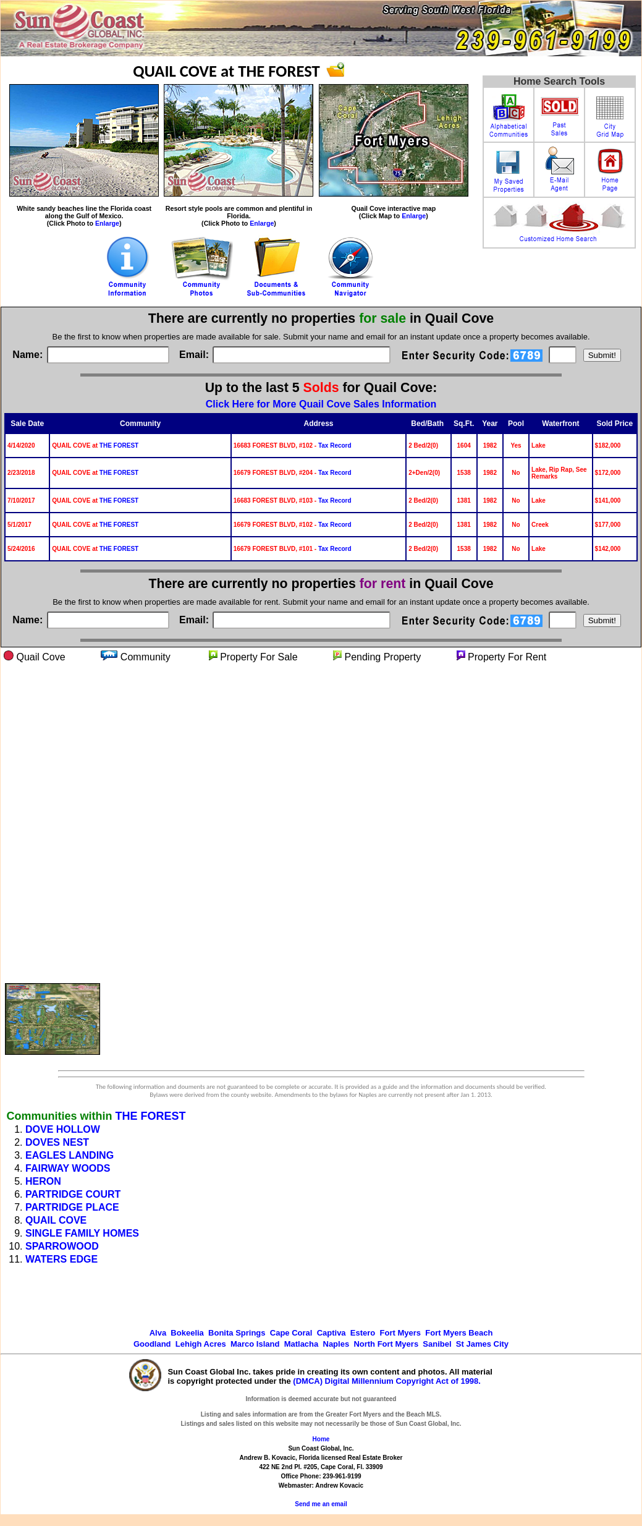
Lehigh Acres (200, 1344)
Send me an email (321, 1504)
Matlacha (301, 1344)
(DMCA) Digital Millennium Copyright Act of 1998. (387, 1381)
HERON (43, 1181)
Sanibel (437, 1344)
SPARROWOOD (62, 1246)
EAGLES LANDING (69, 1155)
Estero (362, 1332)
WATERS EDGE (61, 1259)
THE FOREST (118, 445)
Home (321, 1439)
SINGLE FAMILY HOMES (82, 1233)
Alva (158, 1332)
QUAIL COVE (56, 1220)
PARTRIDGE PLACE (72, 1207)
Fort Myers (400, 1332)
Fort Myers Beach (458, 1332)
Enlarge (107, 223)
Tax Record (335, 445)
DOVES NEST (57, 1142)
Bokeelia (187, 1332)
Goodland (152, 1344)
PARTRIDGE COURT (72, 1194)
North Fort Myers (385, 1344)
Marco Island (254, 1344)
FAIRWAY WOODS (68, 1168)
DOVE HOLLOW (62, 1129)
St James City (482, 1344)
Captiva (331, 1332)
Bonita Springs (236, 1332)
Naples (336, 1344)
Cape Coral (291, 1332)
